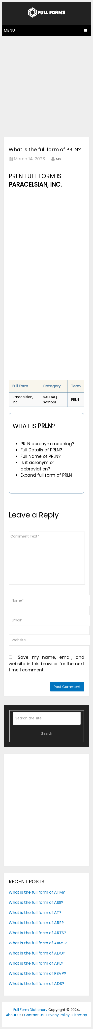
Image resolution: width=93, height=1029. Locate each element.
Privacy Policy (58, 1014)
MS (58, 159)
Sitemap (79, 1014)
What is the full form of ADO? (37, 953)
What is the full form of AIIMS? (38, 943)
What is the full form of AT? (35, 912)
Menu (9, 30)
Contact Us (34, 1014)
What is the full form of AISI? (36, 902)
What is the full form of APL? (36, 963)
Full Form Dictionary (30, 1009)
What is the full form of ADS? (36, 983)
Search (46, 733)
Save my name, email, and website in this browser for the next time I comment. (46, 663)
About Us (13, 1014)
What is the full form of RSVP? (37, 973)
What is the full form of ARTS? (37, 933)
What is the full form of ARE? (36, 923)
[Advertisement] (46, 85)
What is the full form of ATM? (37, 892)
